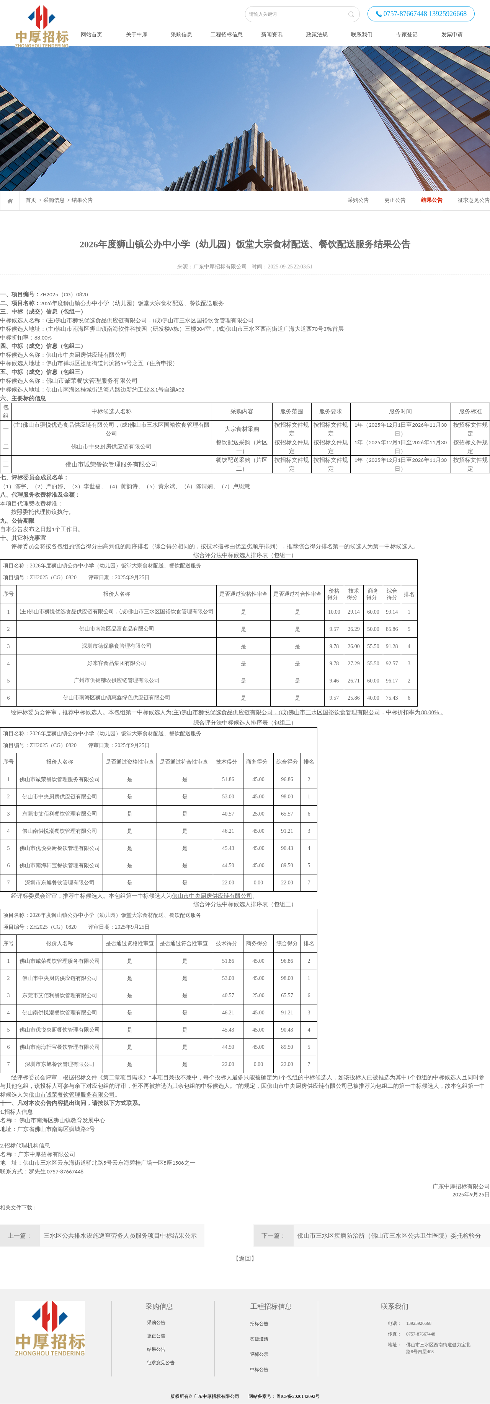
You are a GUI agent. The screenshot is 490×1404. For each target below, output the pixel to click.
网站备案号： (223, 1396)
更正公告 (395, 200)
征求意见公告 (474, 200)
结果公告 (82, 200)
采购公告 (358, 200)
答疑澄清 (259, 1339)
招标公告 (259, 1323)
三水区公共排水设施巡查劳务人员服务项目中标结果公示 (120, 1235)
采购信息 (54, 200)
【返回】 (245, 1258)
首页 (31, 200)
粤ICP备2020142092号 (298, 1396)
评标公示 (259, 1354)
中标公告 (259, 1369)
